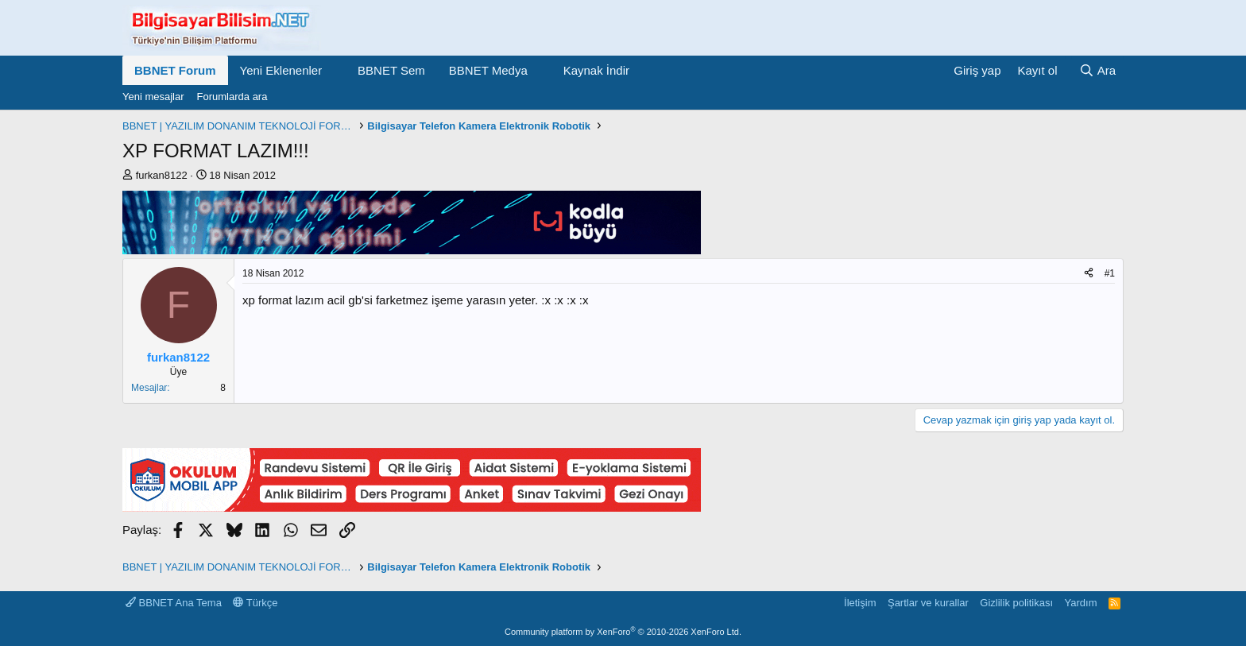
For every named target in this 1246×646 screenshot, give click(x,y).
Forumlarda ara (232, 97)
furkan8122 (162, 175)
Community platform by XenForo (623, 631)
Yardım (1081, 603)
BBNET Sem (391, 70)
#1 (1110, 273)
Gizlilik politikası (1016, 603)
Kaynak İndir (596, 70)
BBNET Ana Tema (174, 603)
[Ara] (1097, 70)
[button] (334, 70)
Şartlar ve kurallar (928, 603)
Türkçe (255, 603)
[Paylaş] (1088, 274)
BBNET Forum (175, 70)
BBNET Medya (488, 70)
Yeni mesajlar (153, 97)
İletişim (860, 603)
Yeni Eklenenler (281, 70)
